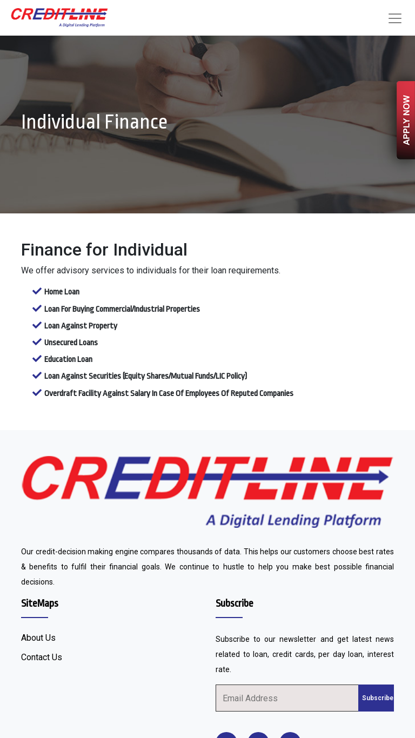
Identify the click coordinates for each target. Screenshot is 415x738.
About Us (38, 638)
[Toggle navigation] (395, 18)
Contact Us (41, 657)
